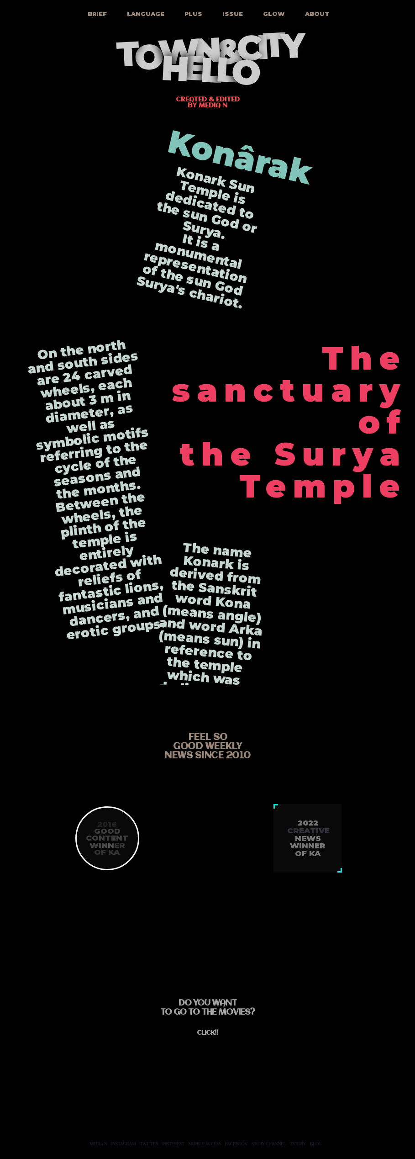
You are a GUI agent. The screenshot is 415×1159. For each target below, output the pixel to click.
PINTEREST (173, 1143)
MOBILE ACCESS (204, 1143)
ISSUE (232, 13)
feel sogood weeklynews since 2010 (207, 747)
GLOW (273, 13)
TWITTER (149, 1143)
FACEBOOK (236, 1143)
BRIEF (96, 13)
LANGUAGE (144, 13)
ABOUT (316, 13)
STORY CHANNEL (269, 1143)
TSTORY (298, 1143)
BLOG (315, 1143)
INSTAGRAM (123, 1143)
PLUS (192, 13)
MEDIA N (98, 1143)
